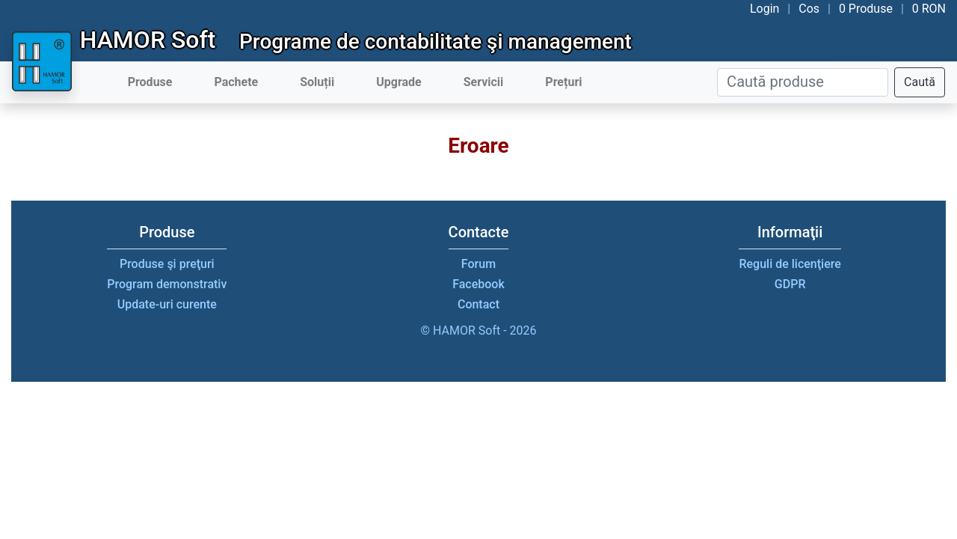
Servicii (484, 82)
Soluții (317, 82)
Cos (808, 8)
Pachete (236, 82)
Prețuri (563, 82)
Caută (919, 82)
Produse (150, 82)
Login (764, 8)
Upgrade (399, 82)
